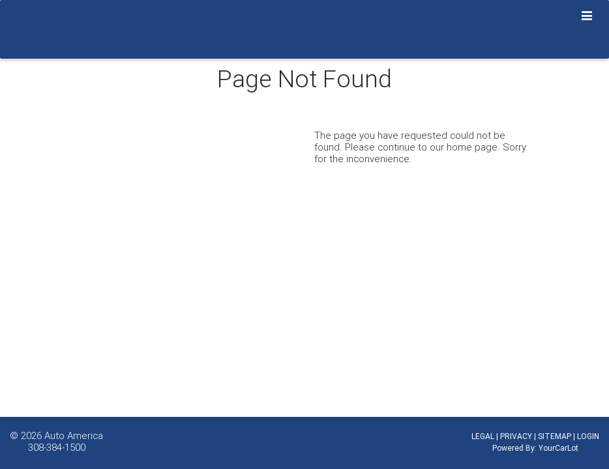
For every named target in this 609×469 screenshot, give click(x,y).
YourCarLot (558, 448)
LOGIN (588, 436)
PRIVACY (516, 436)
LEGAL (482, 436)
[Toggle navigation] (587, 16)
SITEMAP (554, 436)
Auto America (73, 435)
